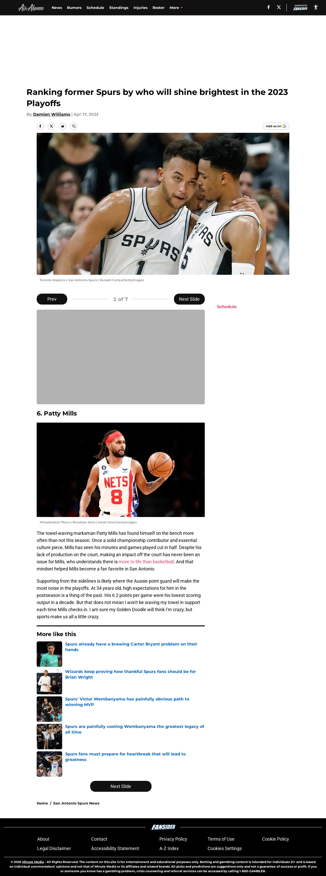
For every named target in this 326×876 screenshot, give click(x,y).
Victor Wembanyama (189, 7)
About (43, 839)
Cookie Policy (275, 839)
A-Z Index (169, 848)
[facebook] (268, 7)
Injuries (140, 7)
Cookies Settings (225, 848)
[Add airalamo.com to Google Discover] (276, 126)
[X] (279, 7)
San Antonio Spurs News (76, 803)
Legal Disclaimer (54, 848)
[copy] (73, 126)
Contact (99, 839)
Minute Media (33, 862)
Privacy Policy (173, 839)
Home (42, 803)
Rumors (74, 7)
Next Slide (189, 299)
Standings (118, 7)
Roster (159, 7)
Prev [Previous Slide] (52, 299)
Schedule (95, 7)
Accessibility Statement (115, 848)
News (57, 7)
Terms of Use (221, 839)
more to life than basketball (146, 561)
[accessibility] (315, 7)
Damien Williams (51, 114)
